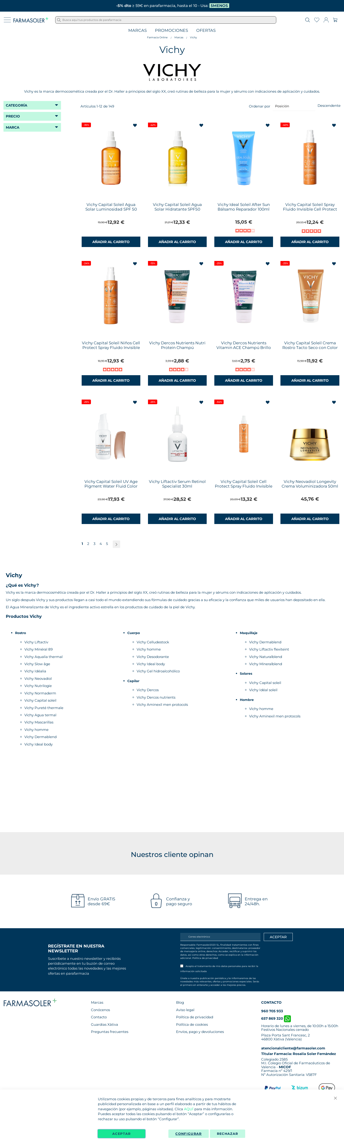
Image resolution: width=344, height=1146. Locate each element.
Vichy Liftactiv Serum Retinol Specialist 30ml (177, 483)
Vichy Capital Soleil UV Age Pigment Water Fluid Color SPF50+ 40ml (111, 486)
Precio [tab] (13, 116)
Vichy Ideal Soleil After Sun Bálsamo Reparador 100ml (244, 207)
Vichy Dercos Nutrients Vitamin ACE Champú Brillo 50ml (243, 348)
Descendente (329, 105)
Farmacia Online (157, 37)
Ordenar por (259, 106)
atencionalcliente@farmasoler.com (293, 1048)
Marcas (137, 30)
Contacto (99, 1017)
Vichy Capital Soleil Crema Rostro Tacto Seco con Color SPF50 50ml (310, 348)
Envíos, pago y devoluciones (200, 1031)
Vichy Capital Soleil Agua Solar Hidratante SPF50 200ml (177, 209)
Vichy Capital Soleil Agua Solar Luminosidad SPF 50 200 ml (111, 209)
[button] (135, 125)
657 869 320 (276, 1018)
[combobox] (165, 20)
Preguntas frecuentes (109, 1031)
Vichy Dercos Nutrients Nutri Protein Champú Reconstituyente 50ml (177, 348)
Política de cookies (192, 1024)
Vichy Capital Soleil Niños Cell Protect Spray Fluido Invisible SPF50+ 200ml (111, 348)
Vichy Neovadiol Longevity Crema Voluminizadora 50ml (310, 483)
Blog (180, 1002)
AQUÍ (188, 1109)
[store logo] (30, 20)
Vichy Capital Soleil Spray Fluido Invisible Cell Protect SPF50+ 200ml (310, 209)
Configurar (188, 1134)
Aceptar (121, 1134)
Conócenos (100, 1010)
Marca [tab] (12, 127)
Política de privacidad (205, 958)
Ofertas (206, 30)
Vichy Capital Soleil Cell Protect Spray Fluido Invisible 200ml (243, 486)
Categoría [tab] (16, 105)
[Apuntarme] (278, 937)
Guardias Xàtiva (104, 1024)
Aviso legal (185, 1010)
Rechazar (227, 1134)
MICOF (285, 1067)
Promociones (171, 30)
